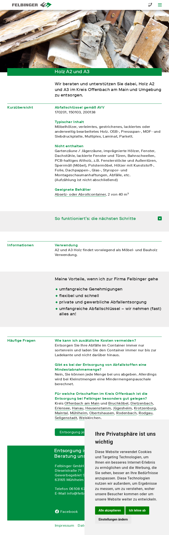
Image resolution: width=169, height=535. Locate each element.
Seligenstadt (66, 417)
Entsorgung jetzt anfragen (83, 432)
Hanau (77, 408)
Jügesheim (122, 408)
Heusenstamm (98, 408)
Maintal (61, 413)
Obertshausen (101, 413)
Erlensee (62, 408)
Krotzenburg (145, 408)
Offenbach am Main (82, 403)
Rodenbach (126, 413)
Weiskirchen (90, 417)
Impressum (64, 525)
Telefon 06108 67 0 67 (74, 488)
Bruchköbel (118, 403)
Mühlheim (78, 413)
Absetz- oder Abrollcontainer (80, 194)
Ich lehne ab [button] (137, 510)
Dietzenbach (141, 403)
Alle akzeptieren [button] (110, 510)
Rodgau (145, 413)
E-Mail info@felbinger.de (77, 493)
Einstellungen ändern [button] (113, 519)
